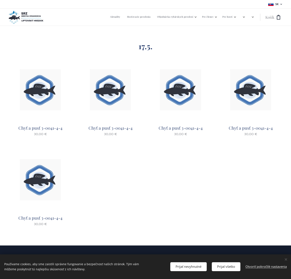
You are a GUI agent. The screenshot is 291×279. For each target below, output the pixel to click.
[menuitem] (175, 17)
